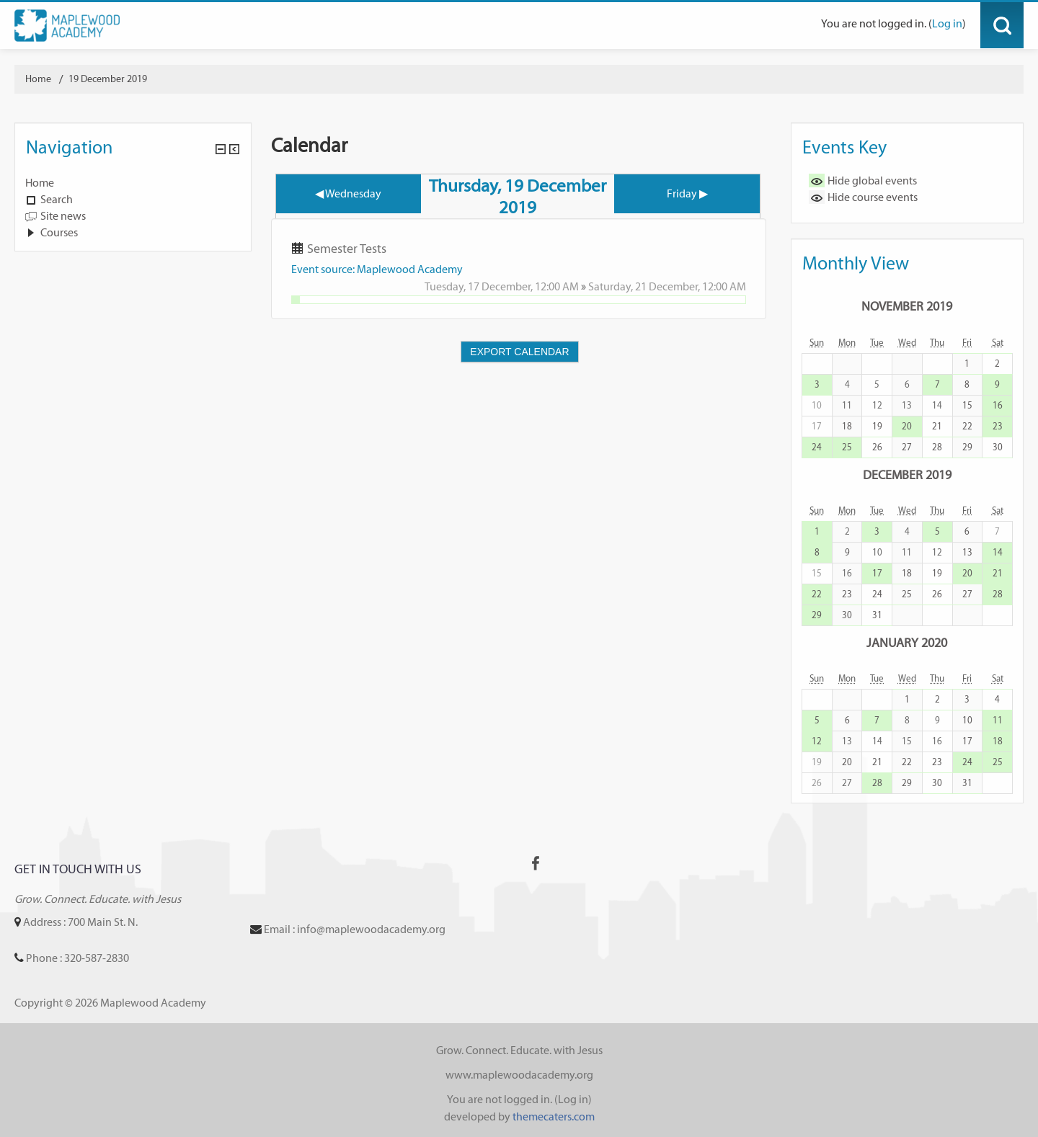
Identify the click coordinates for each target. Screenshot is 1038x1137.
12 (817, 741)
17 (877, 573)
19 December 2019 (107, 79)
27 (907, 447)
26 (877, 447)
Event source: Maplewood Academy (377, 269)
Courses (59, 232)
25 (847, 447)
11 (998, 720)
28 (937, 447)
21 (937, 426)
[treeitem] (133, 183)
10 (967, 720)
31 (877, 615)
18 (847, 426)
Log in (947, 23)
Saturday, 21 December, (645, 286)
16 (998, 405)
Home (39, 183)
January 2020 (906, 642)
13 (967, 552)
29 (967, 447)
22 (967, 426)
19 (877, 426)
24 (817, 447)
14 (998, 552)
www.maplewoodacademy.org (519, 1075)
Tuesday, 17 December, (480, 286)
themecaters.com (554, 1116)
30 (998, 447)
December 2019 (907, 474)
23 (998, 426)
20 (907, 426)
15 (967, 405)
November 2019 (906, 305)
